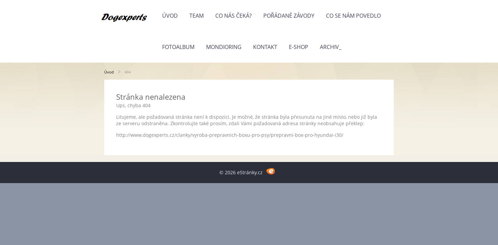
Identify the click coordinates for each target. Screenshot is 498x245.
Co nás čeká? (233, 15)
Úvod (170, 15)
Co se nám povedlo (353, 15)
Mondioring (224, 47)
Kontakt (265, 47)
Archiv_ (330, 47)
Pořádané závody (288, 15)
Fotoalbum (178, 47)
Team (196, 15)
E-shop (298, 47)
